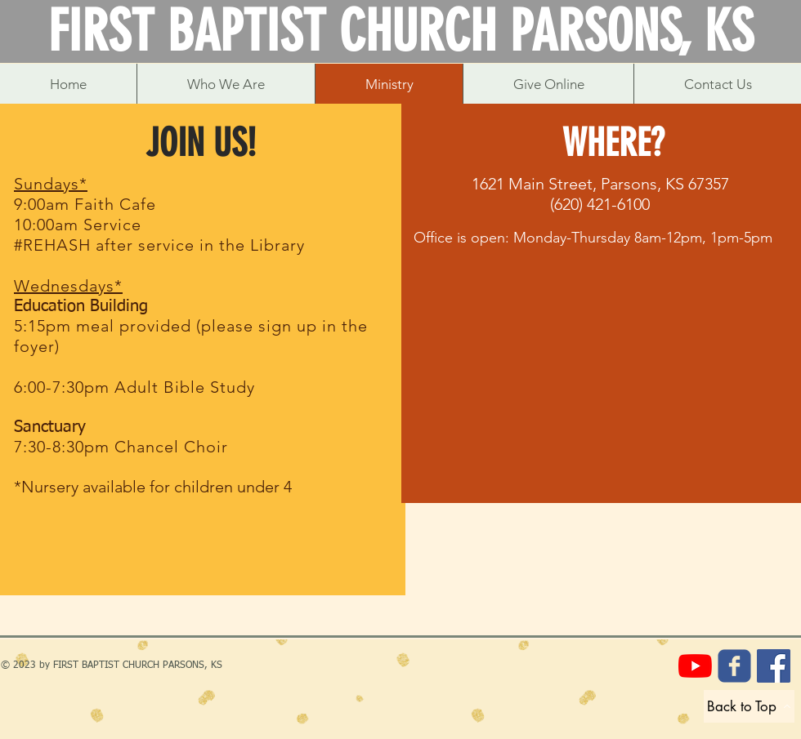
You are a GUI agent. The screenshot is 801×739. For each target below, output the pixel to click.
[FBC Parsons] (734, 666)
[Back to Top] (749, 706)
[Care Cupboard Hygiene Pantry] (773, 666)
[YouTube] (695, 666)
